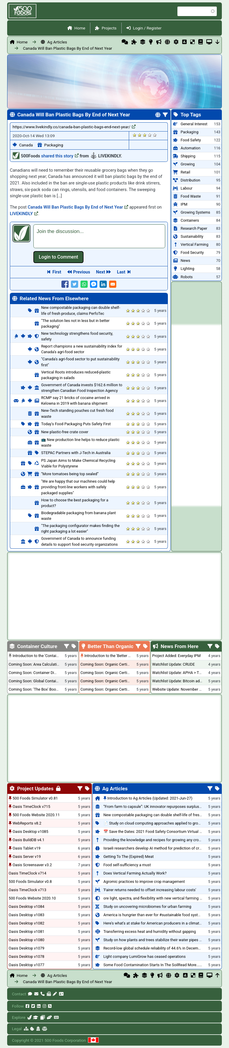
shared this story (60, 156)
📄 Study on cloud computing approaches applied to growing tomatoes (163, 823)
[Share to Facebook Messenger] (93, 284)
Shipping (188, 156)
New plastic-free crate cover (64, 432)
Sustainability (192, 236)
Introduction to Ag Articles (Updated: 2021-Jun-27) (149, 798)
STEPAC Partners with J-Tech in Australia (76, 453)
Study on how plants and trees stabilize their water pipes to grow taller (162, 940)
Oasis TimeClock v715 (31, 806)
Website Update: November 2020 (180, 689)
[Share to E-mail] (112, 284)
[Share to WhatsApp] (84, 284)
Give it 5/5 (154, 135)
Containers (190, 220)
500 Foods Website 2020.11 (36, 815)
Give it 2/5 (139, 135)
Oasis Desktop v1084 (26, 906)
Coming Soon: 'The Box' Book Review (40, 689)
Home (79, 28)
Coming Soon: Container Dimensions (40, 672)
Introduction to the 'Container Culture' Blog (48, 655)
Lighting (187, 268)
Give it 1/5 (134, 135)
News (185, 260)
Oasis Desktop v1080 (26, 940)
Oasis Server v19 (27, 856)
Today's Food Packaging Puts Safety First (76, 424)
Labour (187, 188)
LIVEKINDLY (24, 213)
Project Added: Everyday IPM (176, 655)
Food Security (192, 252)
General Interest (194, 124)
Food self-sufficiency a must (127, 865)
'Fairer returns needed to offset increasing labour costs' (149, 890)
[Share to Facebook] (65, 284)
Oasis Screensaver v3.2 (32, 865)
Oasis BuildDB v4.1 (28, 840)
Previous (81, 272)
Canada (26, 145)
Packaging (53, 145)
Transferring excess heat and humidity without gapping (149, 931)
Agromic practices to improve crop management (144, 881)
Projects (109, 28)
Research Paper (194, 228)
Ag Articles (57, 42)
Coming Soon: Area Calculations (36, 664)
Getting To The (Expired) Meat (128, 856)
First (56, 272)
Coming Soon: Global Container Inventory (43, 681)
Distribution (190, 180)
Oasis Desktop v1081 (26, 931)
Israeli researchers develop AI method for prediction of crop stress (159, 848)
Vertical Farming (194, 244)
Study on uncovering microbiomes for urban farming (147, 906)
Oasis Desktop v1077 (26, 965)
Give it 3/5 (144, 135)
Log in (58, 257)
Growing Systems (195, 212)
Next (100, 272)
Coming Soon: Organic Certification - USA (115, 672)
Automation (190, 148)
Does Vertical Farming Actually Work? (135, 873)
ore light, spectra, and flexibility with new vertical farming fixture (156, 898)
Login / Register (147, 28)
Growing (188, 164)
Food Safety (191, 140)
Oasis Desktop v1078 (26, 956)
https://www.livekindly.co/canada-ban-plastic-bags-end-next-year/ (74, 126)
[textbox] (99, 236)
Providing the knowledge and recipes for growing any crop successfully (163, 840)
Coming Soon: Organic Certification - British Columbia (126, 681)
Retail (185, 172)
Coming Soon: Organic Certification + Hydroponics (123, 664)
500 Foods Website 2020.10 (32, 898)
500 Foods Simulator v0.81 (35, 798)
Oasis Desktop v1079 (26, 948)
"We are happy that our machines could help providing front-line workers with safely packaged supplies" (78, 487)
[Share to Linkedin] (103, 284)
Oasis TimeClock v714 (27, 873)
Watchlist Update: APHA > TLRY (178, 672)
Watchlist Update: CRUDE (173, 664)
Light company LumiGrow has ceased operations (144, 956)
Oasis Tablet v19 (27, 848)
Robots (187, 277)
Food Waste (191, 196)
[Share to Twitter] (74, 284)
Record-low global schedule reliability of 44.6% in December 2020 (158, 948)
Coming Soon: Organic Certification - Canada (118, 689)
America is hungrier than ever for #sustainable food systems (154, 915)
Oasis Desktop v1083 (26, 915)
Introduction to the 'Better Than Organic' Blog (122, 655)
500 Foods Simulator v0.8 (30, 881)
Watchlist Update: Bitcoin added (179, 681)
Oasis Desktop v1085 (30, 831)
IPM (184, 204)
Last (121, 272)
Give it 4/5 (149, 135)
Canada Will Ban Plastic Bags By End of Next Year (67, 48)
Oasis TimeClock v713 (27, 890)
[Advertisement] (196, 415)
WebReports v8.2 (27, 823)
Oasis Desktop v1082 (26, 923)
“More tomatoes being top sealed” (69, 474)
